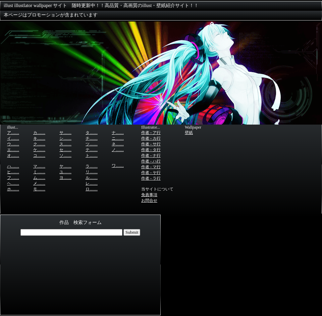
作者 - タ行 (151, 149)
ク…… (39, 144)
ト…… (92, 155)
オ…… (13, 155)
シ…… (65, 138)
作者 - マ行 (151, 167)
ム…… (39, 177)
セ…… (65, 149)
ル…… (92, 177)
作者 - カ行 (151, 138)
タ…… (92, 132)
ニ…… (118, 138)
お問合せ (149, 200)
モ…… (39, 189)
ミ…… (39, 172)
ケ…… (39, 149)
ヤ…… (65, 166)
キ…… (39, 138)
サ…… (65, 132)
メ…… (39, 183)
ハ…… (13, 166)
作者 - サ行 (151, 144)
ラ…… (92, 166)
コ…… (39, 155)
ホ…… (13, 189)
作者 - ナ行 (151, 155)
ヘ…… (13, 183)
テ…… (92, 149)
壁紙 (189, 132)
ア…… (13, 132)
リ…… (92, 172)
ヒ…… (13, 172)
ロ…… (92, 189)
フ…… (13, 177)
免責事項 (149, 194)
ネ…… (118, 144)
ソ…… (65, 155)
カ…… (39, 132)
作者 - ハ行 (151, 161)
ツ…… (92, 144)
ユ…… (65, 172)
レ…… (92, 183)
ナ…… (118, 132)
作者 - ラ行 (151, 178)
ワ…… (118, 165)
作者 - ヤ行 (151, 172)
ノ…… (118, 149)
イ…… (13, 138)
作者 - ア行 (151, 132)
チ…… (92, 138)
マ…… (39, 166)
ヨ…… (65, 177)
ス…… (65, 144)
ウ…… (13, 144)
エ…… (13, 149)
